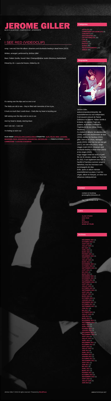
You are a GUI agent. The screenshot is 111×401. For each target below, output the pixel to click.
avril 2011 (86, 368)
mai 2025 (85, 248)
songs (28, 136)
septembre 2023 (88, 268)
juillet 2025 (86, 246)
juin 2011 (85, 365)
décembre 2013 (88, 332)
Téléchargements (89, 48)
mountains (8, 139)
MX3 (83, 220)
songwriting (32, 139)
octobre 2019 (87, 298)
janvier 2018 (87, 300)
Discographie (87, 36)
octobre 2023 (87, 266)
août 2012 (86, 346)
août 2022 (86, 284)
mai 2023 (85, 272)
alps (47, 136)
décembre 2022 (88, 276)
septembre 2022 (88, 282)
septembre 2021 (88, 290)
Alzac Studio (87, 216)
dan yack (85, 218)
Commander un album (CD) (92, 32)
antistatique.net (100, 392)
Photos (85, 44)
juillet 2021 (86, 294)
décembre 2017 (88, 302)
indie (57, 136)
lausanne (63, 136)
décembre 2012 (88, 342)
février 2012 (87, 354)
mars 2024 (86, 262)
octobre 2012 (87, 344)
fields (52, 136)
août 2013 (86, 336)
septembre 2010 (88, 377)
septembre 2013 (88, 334)
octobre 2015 (87, 312)
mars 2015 (86, 318)
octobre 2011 (87, 358)
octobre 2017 (87, 304)
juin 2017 (85, 308)
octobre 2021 (87, 288)
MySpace (85, 222)
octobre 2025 (87, 242)
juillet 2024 (86, 260)
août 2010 (86, 379)
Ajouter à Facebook (24, 141)
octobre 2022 (87, 280)
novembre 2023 (88, 264)
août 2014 (86, 324)
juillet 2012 (86, 348)
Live (83, 39)
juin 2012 (85, 350)
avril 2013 (86, 340)
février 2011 (87, 372)
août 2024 (86, 258)
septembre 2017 (88, 306)
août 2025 (86, 244)
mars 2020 (86, 296)
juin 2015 (85, 316)
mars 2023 (86, 274)
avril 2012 (86, 352)
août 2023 (86, 270)
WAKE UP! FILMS (88, 224)
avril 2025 (86, 250)
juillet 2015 (86, 314)
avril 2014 (86, 326)
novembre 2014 (88, 320)
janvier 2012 (87, 356)
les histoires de (88, 37)
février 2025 (87, 254)
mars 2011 (86, 370)
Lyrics (23, 136)
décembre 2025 (88, 240)
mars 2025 (86, 252)
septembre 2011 (88, 360)
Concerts (86, 34)
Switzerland (42, 139)
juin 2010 (85, 383)
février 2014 (87, 328)
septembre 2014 (88, 322)
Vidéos (33, 136)
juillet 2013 (86, 338)
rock (15, 139)
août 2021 (86, 292)
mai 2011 (85, 366)
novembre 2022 (88, 278)
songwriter (22, 139)
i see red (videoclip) (25, 42)
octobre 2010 (87, 375)
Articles (17, 136)
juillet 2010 (86, 381)
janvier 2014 (87, 330)
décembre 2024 (88, 256)
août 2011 (86, 362)
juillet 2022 (86, 286)
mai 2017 (85, 310)
